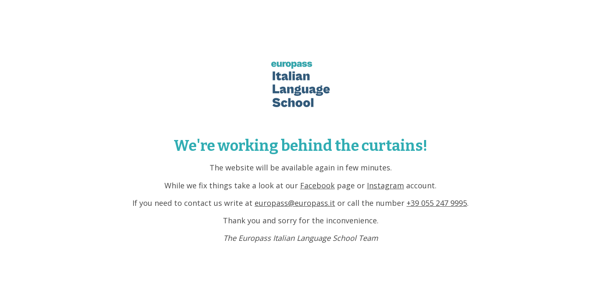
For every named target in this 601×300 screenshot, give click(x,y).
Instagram (385, 185)
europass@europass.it (295, 203)
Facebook (317, 185)
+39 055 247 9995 (437, 203)
